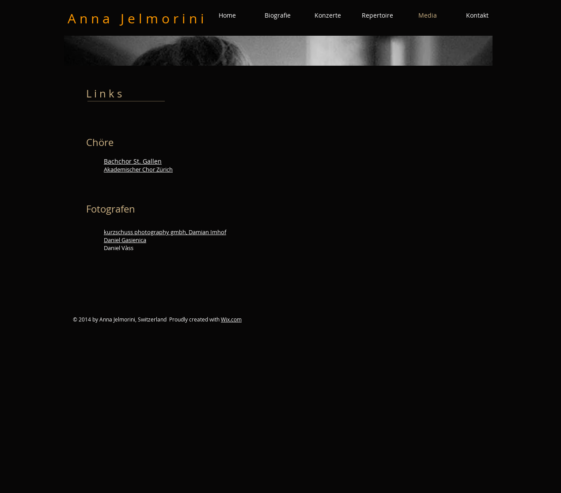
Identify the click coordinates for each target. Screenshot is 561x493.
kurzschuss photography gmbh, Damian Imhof (165, 232)
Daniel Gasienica (125, 240)
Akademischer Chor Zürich (138, 169)
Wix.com (231, 319)
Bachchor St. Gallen (133, 161)
